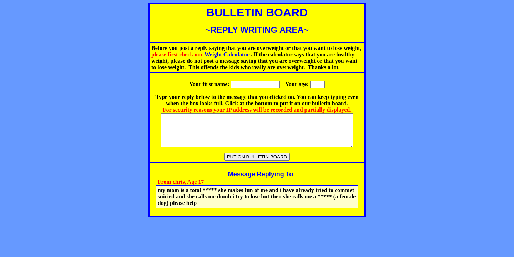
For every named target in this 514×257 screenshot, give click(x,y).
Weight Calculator (227, 54)
